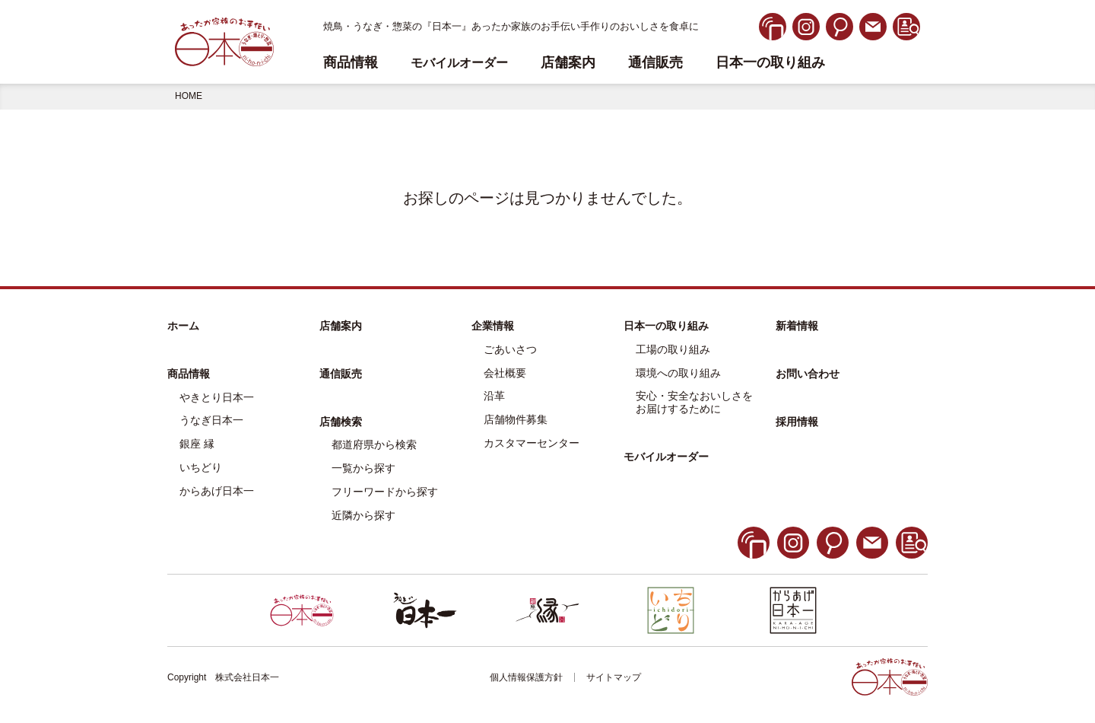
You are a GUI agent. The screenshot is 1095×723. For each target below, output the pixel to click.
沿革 (494, 396)
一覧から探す (363, 468)
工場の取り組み (673, 349)
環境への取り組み (678, 373)
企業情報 (492, 326)
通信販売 (655, 63)
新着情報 (797, 326)
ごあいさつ (510, 349)
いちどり (200, 467)
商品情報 (188, 374)
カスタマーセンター (531, 443)
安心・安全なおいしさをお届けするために (694, 402)
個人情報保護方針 (526, 677)
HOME (188, 96)
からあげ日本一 (216, 491)
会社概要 (505, 373)
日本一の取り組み (770, 63)
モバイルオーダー (666, 457)
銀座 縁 (196, 444)
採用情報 (797, 422)
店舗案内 (568, 63)
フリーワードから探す (385, 492)
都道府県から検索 (374, 444)
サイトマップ (613, 677)
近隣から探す (363, 515)
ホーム (183, 326)
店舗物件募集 (516, 419)
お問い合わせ (808, 374)
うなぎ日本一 (211, 420)
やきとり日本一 (216, 397)
